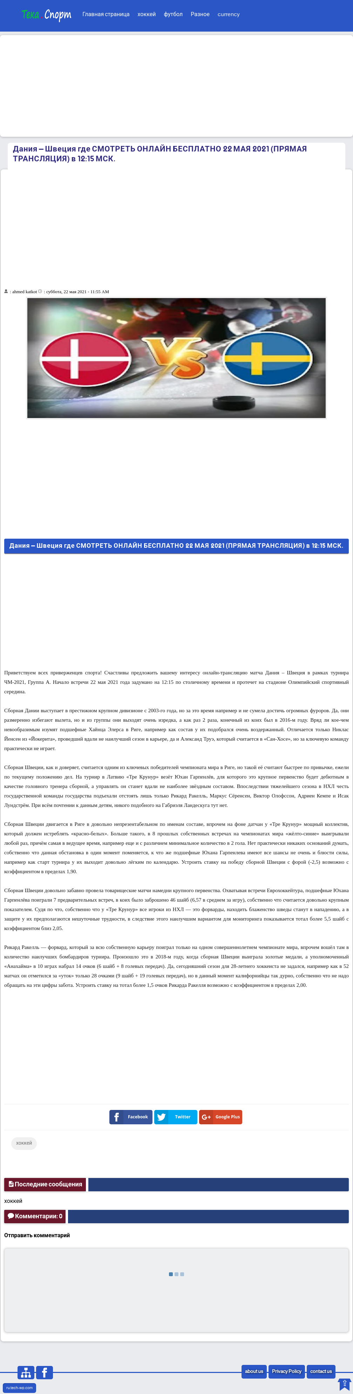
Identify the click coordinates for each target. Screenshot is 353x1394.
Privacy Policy (286, 1372)
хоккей (147, 14)
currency (229, 14)
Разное (200, 14)
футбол (173, 14)
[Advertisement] (176, 86)
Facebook (130, 1117)
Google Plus (221, 1117)
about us (254, 1372)
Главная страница (105, 14)
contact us (321, 1372)
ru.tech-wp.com (19, 1388)
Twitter (174, 1117)
